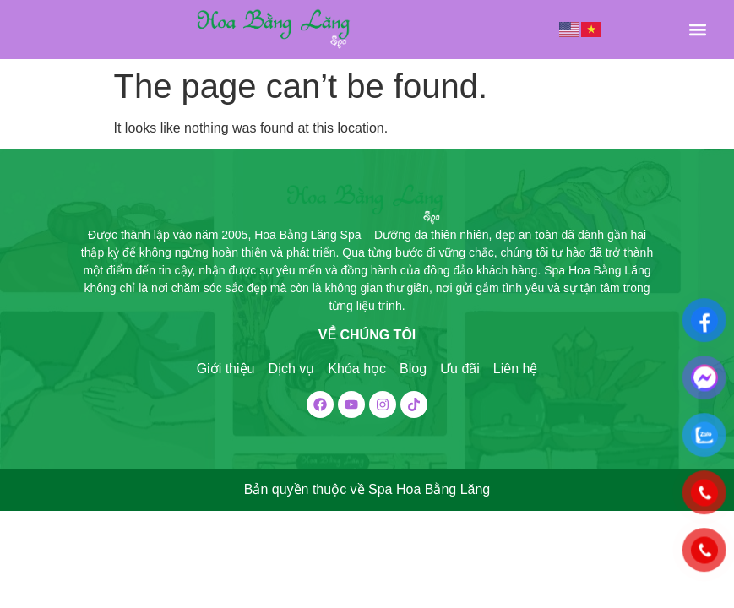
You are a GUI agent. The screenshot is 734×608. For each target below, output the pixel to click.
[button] (697, 30)
